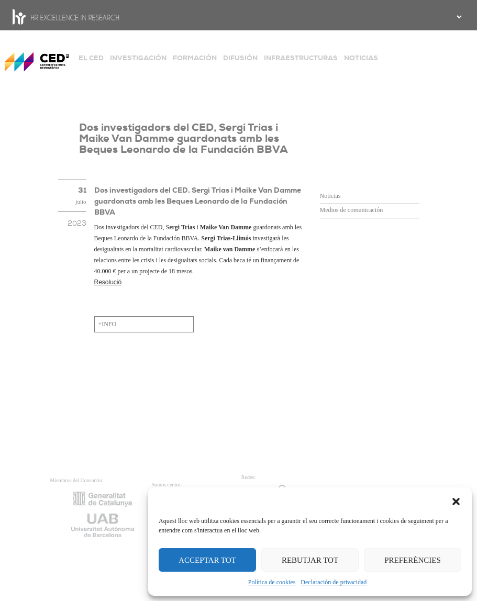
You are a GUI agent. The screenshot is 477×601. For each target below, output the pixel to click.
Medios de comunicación (351, 210)
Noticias (330, 195)
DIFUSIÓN (240, 57)
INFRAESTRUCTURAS (301, 57)
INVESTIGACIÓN (138, 57)
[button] (456, 500)
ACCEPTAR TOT (207, 560)
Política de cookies (272, 582)
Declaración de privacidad (334, 582)
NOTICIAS (361, 57)
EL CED (91, 57)
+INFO (107, 324)
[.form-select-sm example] (458, 16)
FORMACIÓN (195, 57)
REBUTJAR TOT (310, 560)
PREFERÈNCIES (412, 560)
